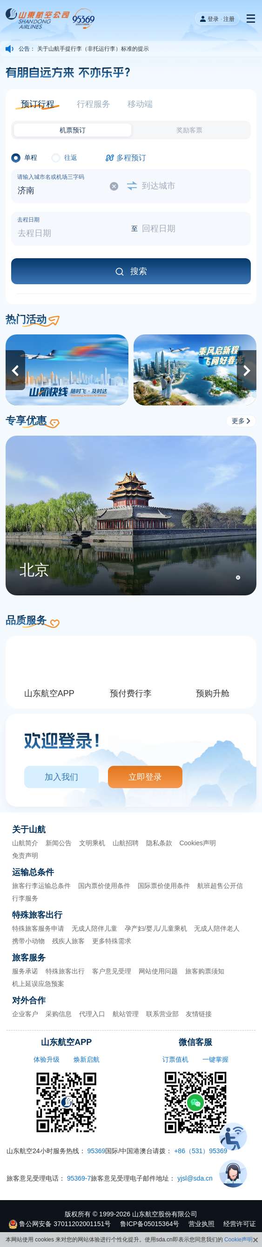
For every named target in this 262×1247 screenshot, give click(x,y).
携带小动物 (28, 941)
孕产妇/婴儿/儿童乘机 (156, 928)
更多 (241, 420)
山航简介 (25, 843)
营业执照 (201, 1223)
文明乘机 (92, 843)
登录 (213, 19)
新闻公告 (59, 843)
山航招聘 (126, 843)
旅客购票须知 (204, 971)
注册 (229, 19)
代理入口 (92, 1014)
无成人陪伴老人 (217, 928)
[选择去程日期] (71, 229)
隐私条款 (159, 843)
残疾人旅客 (68, 941)
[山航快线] (67, 369)
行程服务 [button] (93, 104)
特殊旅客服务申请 (38, 928)
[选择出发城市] (71, 186)
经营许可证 (239, 1223)
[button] (37, 104)
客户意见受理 (111, 971)
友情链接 (199, 1014)
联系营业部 (162, 1014)
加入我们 (61, 777)
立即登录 (145, 777)
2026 (123, 1214)
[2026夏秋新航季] (195, 369)
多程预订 (131, 158)
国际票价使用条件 (164, 885)
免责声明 (25, 855)
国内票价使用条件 (104, 885)
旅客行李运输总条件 (41, 885)
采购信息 (59, 1014)
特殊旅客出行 (65, 971)
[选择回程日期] (191, 229)
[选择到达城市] (191, 186)
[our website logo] (51, 19)
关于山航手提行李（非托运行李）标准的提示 (93, 49)
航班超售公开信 (220, 885)
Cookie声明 (238, 1239)
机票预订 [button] (73, 130)
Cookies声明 (197, 843)
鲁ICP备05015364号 (150, 1223)
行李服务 (25, 898)
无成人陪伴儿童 (94, 928)
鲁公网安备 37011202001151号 (65, 1223)
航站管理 (126, 1014)
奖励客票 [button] (189, 130)
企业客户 (25, 1014)
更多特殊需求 (111, 941)
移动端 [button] (140, 104)
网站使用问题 (158, 971)
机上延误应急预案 (38, 983)
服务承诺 (25, 971)
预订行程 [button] (37, 104)
